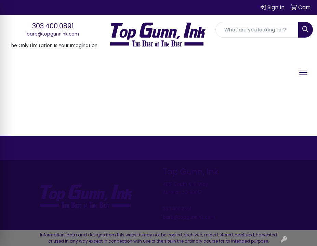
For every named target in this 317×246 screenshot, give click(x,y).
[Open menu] (303, 72)
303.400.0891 (53, 26)
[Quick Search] (257, 30)
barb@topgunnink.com (53, 34)
